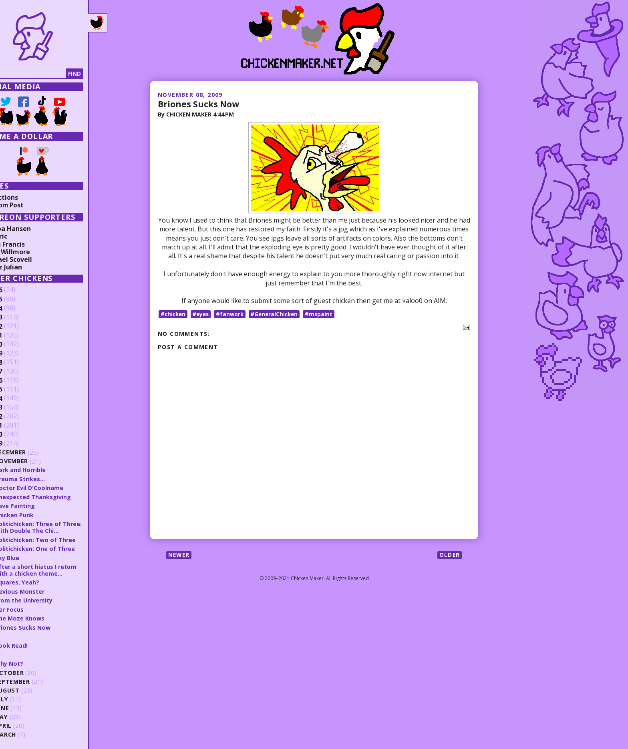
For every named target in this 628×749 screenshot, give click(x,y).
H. (21, 634)
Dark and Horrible (45, 470)
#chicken (174, 313)
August (31, 688)
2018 (19, 362)
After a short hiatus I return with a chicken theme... (60, 568)
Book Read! (35, 643)
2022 (19, 326)
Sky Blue (30, 556)
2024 (19, 308)
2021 (19, 335)
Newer (179, 555)
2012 (19, 416)
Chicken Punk (37, 514)
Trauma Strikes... (43, 478)
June (26, 705)
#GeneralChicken (279, 313)
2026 (19, 290)
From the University (48, 598)
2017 (19, 371)
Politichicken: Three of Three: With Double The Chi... (62, 526)
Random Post (27, 205)
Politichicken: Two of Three (59, 538)
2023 (19, 317)
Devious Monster (44, 590)
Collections (24, 197)
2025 (19, 299)
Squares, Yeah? (41, 581)
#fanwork (233, 313)
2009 (19, 443)
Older (449, 555)
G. (21, 652)
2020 (19, 344)
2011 (19, 425)
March (29, 732)
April (27, 723)
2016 (19, 380)
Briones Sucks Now (200, 104)
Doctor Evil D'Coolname (53, 488)
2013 (19, 407)
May (25, 714)
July (25, 696)
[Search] (47, 73)
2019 (19, 353)
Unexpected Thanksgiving (57, 496)
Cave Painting (38, 505)
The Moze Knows (43, 616)
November (35, 461)
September (36, 679)
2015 (19, 389)
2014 (19, 398)
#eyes (203, 313)
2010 (19, 434)
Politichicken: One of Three (58, 548)
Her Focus (33, 608)
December (34, 452)
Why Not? (33, 661)
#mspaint (325, 313)
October (33, 670)
